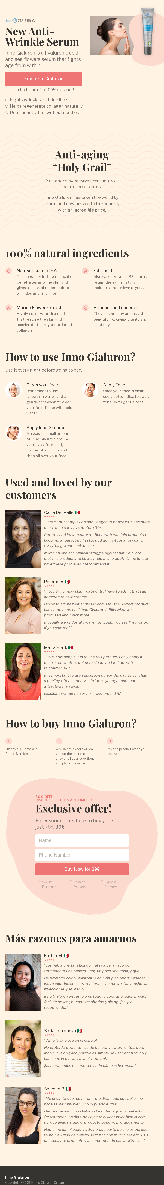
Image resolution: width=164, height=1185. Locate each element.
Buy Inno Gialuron (43, 79)
